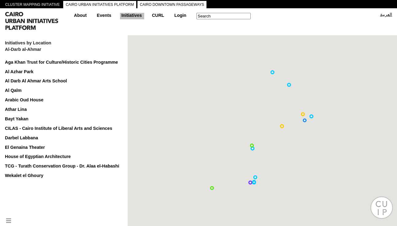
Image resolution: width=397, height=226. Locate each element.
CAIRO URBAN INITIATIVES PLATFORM (100, 4)
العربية (386, 14)
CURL (158, 15)
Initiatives (131, 15)
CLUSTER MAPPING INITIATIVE (32, 4)
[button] (304, 120)
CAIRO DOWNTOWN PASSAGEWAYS (172, 4)
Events (104, 15)
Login (180, 15)
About (80, 15)
